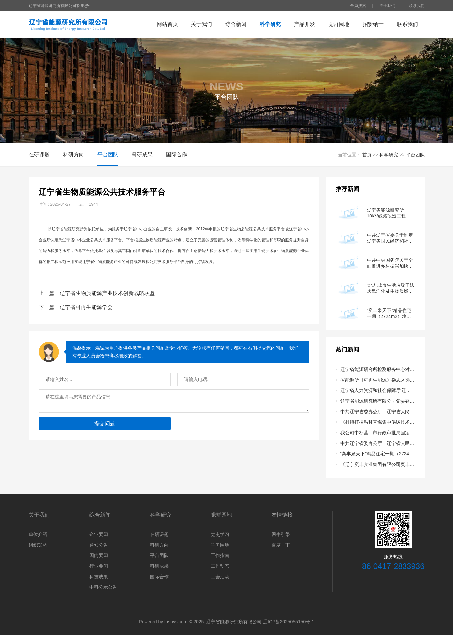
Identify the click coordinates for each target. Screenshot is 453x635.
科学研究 (270, 24)
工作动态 (220, 566)
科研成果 (142, 154)
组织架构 (38, 545)
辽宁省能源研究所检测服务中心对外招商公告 (386, 369)
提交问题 (104, 423)
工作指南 (220, 555)
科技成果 (98, 576)
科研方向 (73, 154)
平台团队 (107, 154)
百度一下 (281, 545)
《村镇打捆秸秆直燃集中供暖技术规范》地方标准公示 (395, 422)
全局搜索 (358, 5)
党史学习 (220, 534)
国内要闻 (98, 555)
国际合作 (176, 154)
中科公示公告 (103, 587)
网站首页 (167, 24)
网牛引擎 (281, 534)
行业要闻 (98, 566)
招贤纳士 (373, 24)
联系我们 (417, 5)
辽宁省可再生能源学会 (86, 307)
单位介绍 (38, 534)
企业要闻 (98, 534)
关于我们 (387, 5)
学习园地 (220, 545)
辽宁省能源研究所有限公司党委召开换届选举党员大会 (395, 401)
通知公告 (98, 545)
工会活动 (220, 576)
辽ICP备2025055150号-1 (288, 621)
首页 (367, 154)
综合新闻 (235, 24)
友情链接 (282, 515)
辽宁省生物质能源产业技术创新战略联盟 (107, 293)
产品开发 (304, 24)
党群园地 (338, 24)
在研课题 (39, 154)
